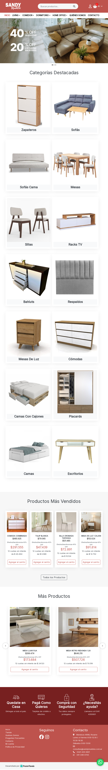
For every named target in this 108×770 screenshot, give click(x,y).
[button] (8, 40)
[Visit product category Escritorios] (75, 452)
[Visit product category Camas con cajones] (29, 395)
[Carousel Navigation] (54, 646)
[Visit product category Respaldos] (75, 280)
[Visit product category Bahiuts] (29, 280)
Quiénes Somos (77, 15)
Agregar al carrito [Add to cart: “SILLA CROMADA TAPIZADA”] (66, 562)
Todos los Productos (54, 577)
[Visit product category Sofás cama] (29, 165)
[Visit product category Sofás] (75, 108)
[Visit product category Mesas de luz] (29, 337)
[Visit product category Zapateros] (29, 108)
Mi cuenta (9, 744)
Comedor (27, 15)
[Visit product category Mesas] (75, 165)
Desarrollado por (19, 766)
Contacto (93, 15)
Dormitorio (42, 15)
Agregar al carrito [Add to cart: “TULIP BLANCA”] (41, 562)
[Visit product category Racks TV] (75, 222)
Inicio (7, 15)
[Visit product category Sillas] (29, 222)
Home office (59, 15)
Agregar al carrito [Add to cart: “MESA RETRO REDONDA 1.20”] (78, 670)
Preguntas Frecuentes (14, 739)
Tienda (8, 733)
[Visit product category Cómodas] (75, 337)
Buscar (74, 6)
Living (15, 15)
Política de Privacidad (14, 747)
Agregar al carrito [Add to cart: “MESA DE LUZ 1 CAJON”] (91, 562)
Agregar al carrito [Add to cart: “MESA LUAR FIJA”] (30, 670)
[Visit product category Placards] (75, 395)
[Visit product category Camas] (29, 452)
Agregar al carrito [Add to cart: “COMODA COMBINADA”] (17, 562)
